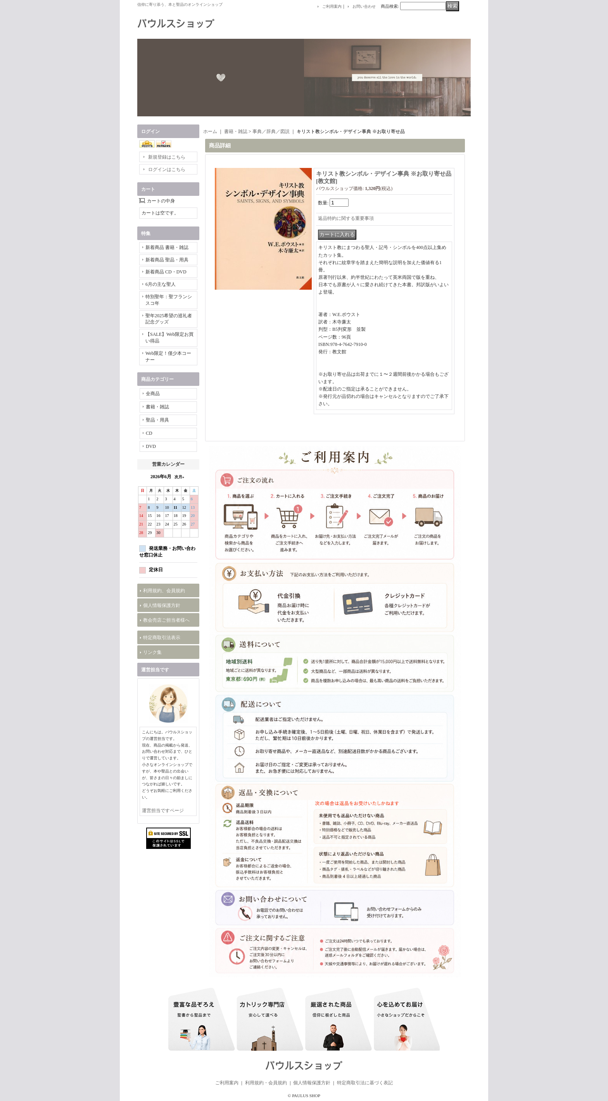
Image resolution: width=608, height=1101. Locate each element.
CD (149, 433)
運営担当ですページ (163, 810)
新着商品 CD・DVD (166, 272)
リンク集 (152, 652)
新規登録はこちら (166, 157)
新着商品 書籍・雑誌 (166, 247)
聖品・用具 (157, 420)
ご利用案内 (332, 6)
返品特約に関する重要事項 (346, 218)
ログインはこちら (166, 169)
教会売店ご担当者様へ (166, 620)
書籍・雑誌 (157, 407)
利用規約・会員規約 (266, 1082)
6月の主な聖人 (160, 284)
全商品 (153, 393)
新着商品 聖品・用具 (166, 260)
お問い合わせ (364, 6)
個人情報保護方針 (161, 605)
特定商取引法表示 (161, 637)
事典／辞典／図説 (271, 131)
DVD (151, 446)
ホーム (210, 131)
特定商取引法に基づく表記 (365, 1082)
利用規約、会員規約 (164, 590)
